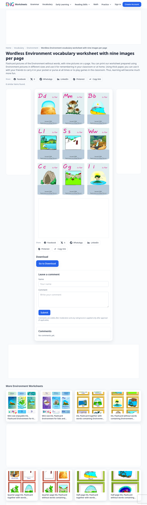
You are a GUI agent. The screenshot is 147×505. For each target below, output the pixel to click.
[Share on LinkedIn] (62, 79)
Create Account (132, 4)
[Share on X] (33, 79)
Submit (44, 312)
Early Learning (64, 4)
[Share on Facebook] (19, 79)
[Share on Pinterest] (78, 79)
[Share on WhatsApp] (46, 79)
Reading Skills (82, 4)
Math (95, 4)
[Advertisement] (73, 27)
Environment (32, 48)
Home (8, 48)
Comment (42, 290)
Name (41, 279)
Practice (107, 4)
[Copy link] (95, 79)
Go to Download (47, 263)
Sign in (118, 4)
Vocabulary (47, 4)
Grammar (34, 4)
